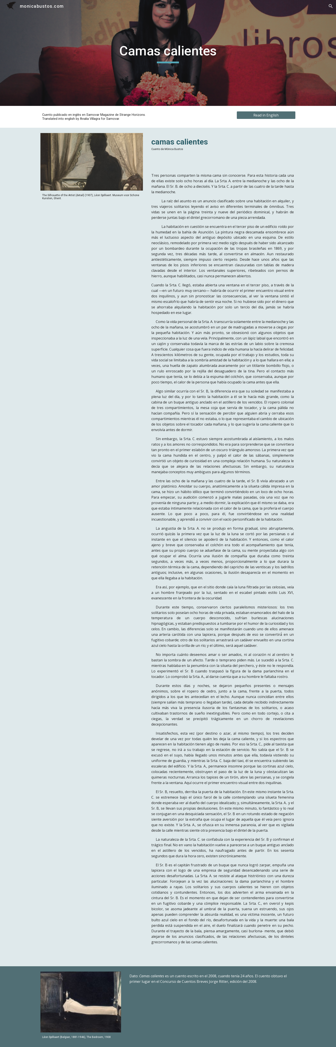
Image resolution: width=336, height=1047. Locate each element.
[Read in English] (266, 115)
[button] (330, 6)
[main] (168, 53)
